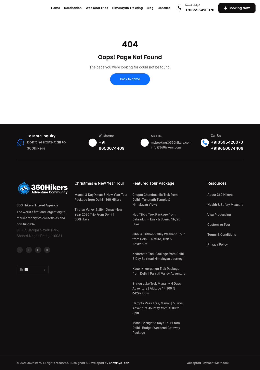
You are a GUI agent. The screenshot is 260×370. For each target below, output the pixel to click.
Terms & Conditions (221, 235)
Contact (164, 8)
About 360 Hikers (220, 195)
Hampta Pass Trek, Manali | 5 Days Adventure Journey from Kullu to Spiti (157, 308)
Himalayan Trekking (127, 8)
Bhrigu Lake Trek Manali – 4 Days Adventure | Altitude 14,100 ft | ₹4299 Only (156, 288)
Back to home (130, 79)
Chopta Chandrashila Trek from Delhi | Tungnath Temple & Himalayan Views (155, 199)
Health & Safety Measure (225, 205)
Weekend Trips (97, 8)
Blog (150, 8)
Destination (73, 8)
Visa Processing (219, 215)
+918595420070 (199, 10)
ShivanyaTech (119, 363)
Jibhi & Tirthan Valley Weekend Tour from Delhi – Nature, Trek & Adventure (158, 239)
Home (55, 8)
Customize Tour (218, 225)
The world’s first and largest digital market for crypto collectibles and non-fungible (41, 218)
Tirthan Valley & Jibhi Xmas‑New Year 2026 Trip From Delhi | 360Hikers (98, 214)
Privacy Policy (217, 244)
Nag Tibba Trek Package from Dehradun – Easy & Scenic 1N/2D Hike (156, 219)
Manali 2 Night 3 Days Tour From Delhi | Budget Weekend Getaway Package (156, 328)
